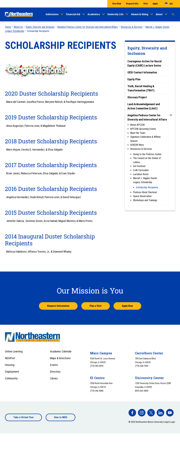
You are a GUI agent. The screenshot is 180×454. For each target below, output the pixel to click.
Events (54, 365)
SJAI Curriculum (141, 170)
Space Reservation (142, 196)
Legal (166, 422)
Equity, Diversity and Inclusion (40, 27)
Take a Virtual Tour (23, 417)
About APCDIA (137, 124)
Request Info (132, 3)
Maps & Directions (60, 358)
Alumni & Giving (139, 14)
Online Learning (14, 351)
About (159, 14)
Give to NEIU (60, 417)
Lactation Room (141, 174)
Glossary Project (137, 97)
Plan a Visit (95, 305)
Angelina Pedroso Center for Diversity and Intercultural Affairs (87, 27)
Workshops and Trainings (145, 200)
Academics (94, 14)
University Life (115, 14)
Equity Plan (133, 79)
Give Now (116, 3)
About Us (18, 27)
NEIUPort (10, 358)
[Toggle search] (173, 14)
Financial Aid (73, 14)
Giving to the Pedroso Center (147, 154)
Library (54, 378)
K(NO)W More (137, 144)
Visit (145, 3)
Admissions (52, 14)
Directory (55, 371)
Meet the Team (137, 132)
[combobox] (169, 4)
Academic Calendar (61, 351)
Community (11, 378)
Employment (12, 371)
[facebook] (132, 412)
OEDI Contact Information (142, 72)
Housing (9, 365)
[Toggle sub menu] (170, 115)
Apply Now (127, 305)
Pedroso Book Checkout (145, 192)
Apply (155, 3)
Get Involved (139, 166)
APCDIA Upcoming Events (143, 128)
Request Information (58, 305)
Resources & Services (131, 27)
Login (172, 422)
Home (8, 27)
